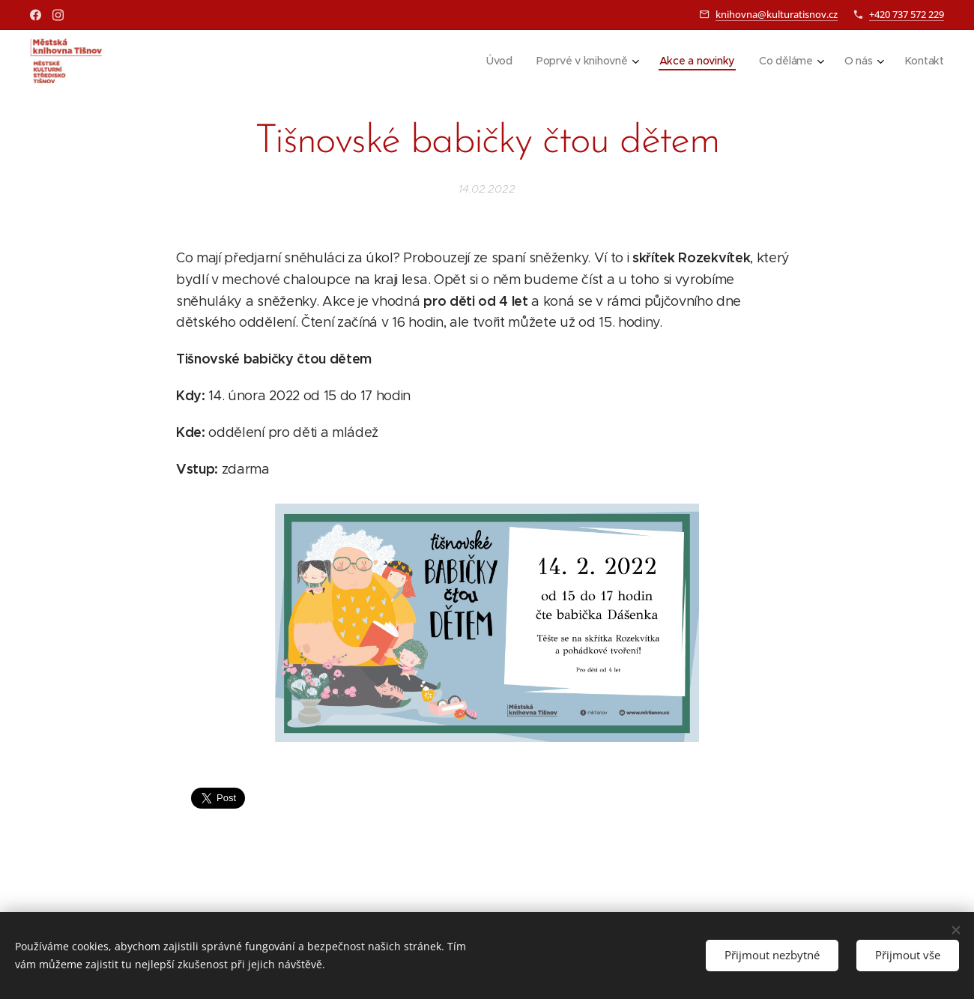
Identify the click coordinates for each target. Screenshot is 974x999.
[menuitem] (498, 60)
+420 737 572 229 (906, 14)
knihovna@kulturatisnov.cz (777, 14)
